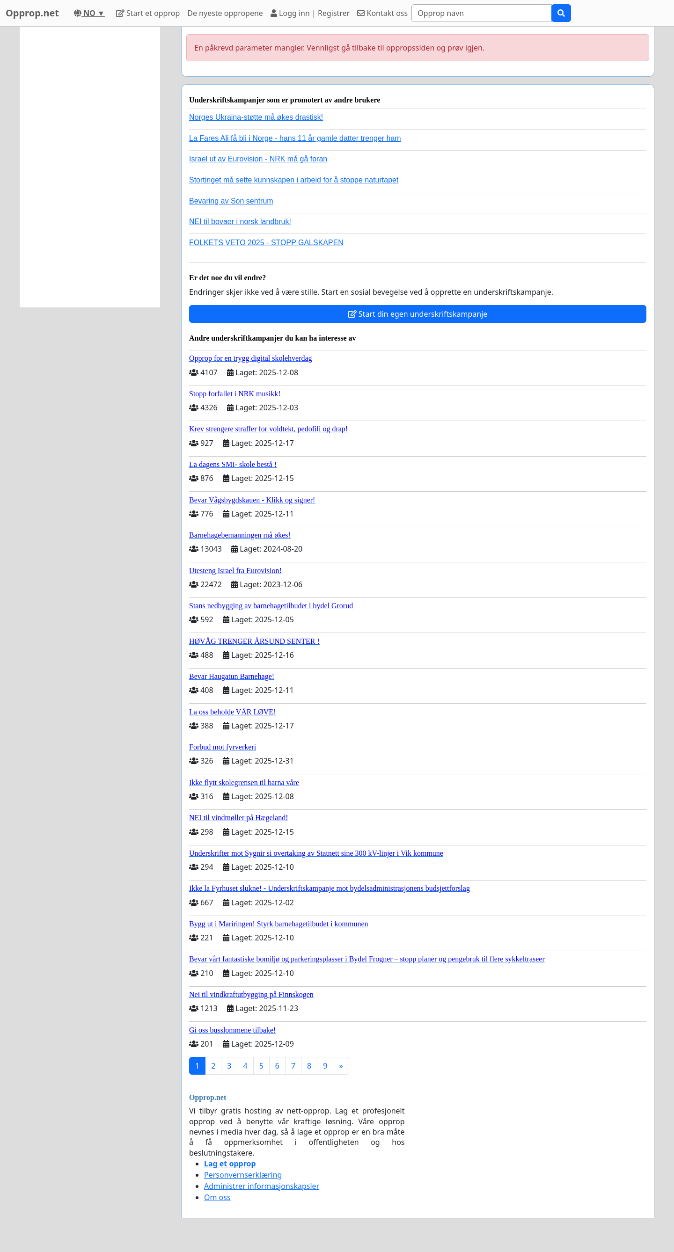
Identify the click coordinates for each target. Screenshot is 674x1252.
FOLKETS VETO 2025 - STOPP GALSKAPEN (266, 243)
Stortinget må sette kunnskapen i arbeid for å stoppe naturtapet (293, 180)
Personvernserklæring (243, 1175)
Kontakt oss (382, 13)
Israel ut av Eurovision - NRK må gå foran (258, 159)
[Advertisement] (90, 167)
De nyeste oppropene (225, 13)
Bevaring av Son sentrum (231, 201)
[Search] (481, 13)
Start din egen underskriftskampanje (418, 314)
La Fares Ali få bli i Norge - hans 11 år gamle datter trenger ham (295, 138)
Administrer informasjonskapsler (261, 1186)
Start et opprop (148, 13)
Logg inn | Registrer (310, 13)
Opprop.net (32, 13)
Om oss (217, 1197)
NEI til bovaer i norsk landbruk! (240, 222)
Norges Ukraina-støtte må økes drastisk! (256, 117)
